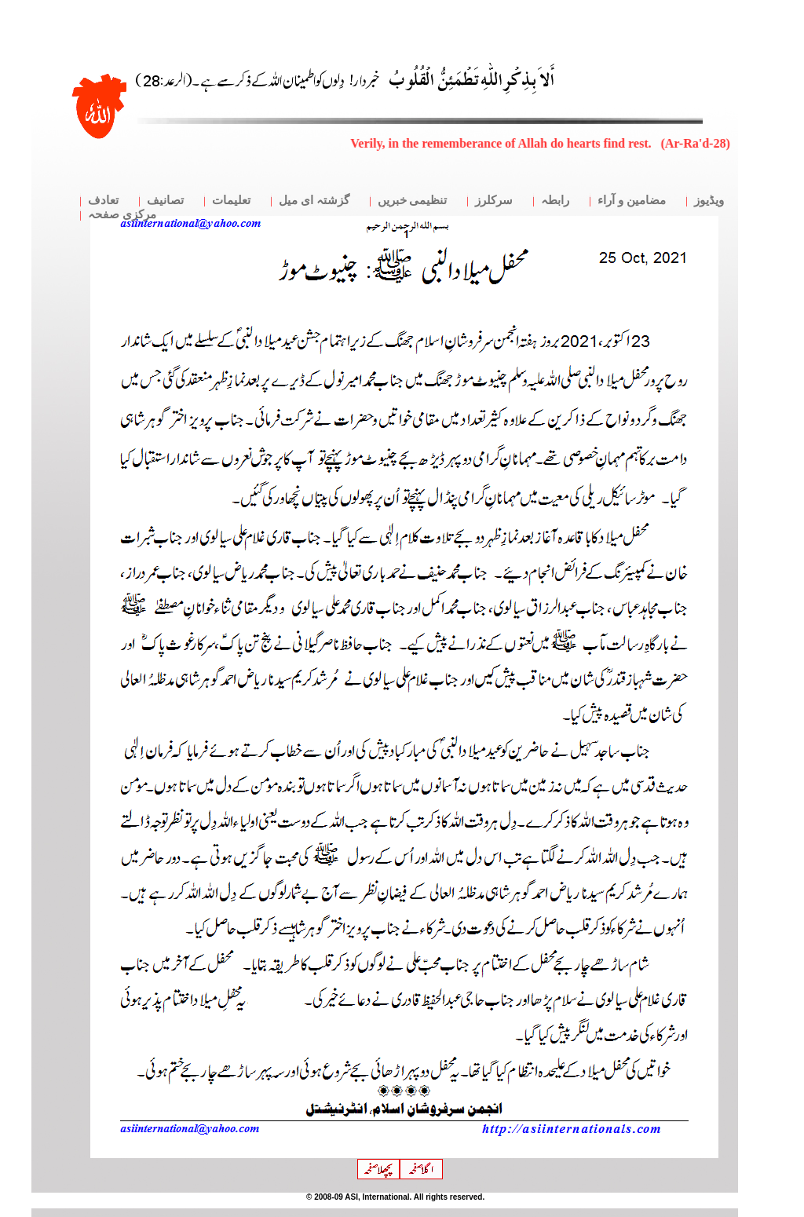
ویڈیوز (709, 200)
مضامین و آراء (632, 200)
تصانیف (165, 200)
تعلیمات (231, 200)
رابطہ (555, 200)
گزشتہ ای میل (314, 200)
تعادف (103, 200)
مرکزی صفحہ (122, 214)
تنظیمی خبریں (413, 200)
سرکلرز (494, 200)
